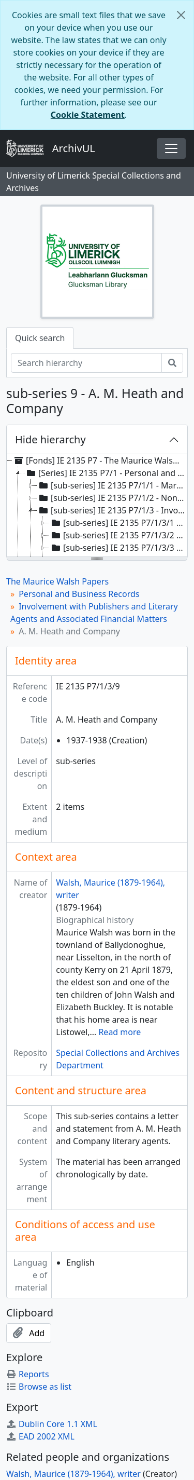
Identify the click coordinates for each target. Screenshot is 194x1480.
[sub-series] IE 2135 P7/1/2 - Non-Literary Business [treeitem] (112, 498)
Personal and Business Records (79, 594)
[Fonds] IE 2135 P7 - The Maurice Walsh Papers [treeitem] (99, 460)
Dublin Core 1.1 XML (51, 1424)
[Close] (181, 15)
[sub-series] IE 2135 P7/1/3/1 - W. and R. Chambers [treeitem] (118, 523)
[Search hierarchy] (86, 363)
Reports (27, 1374)
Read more (119, 1032)
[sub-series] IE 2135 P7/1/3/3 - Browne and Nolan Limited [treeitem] (118, 547)
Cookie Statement (88, 114)
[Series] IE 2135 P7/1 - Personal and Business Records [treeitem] (106, 473)
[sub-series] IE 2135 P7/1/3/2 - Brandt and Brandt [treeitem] (118, 535)
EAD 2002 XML (40, 1436)
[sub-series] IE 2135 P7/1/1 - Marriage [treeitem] (112, 485)
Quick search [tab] (40, 338)
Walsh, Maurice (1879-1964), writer (73, 1473)
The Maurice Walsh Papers (57, 581)
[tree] (97, 506)
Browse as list (38, 1386)
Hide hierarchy (50, 439)
